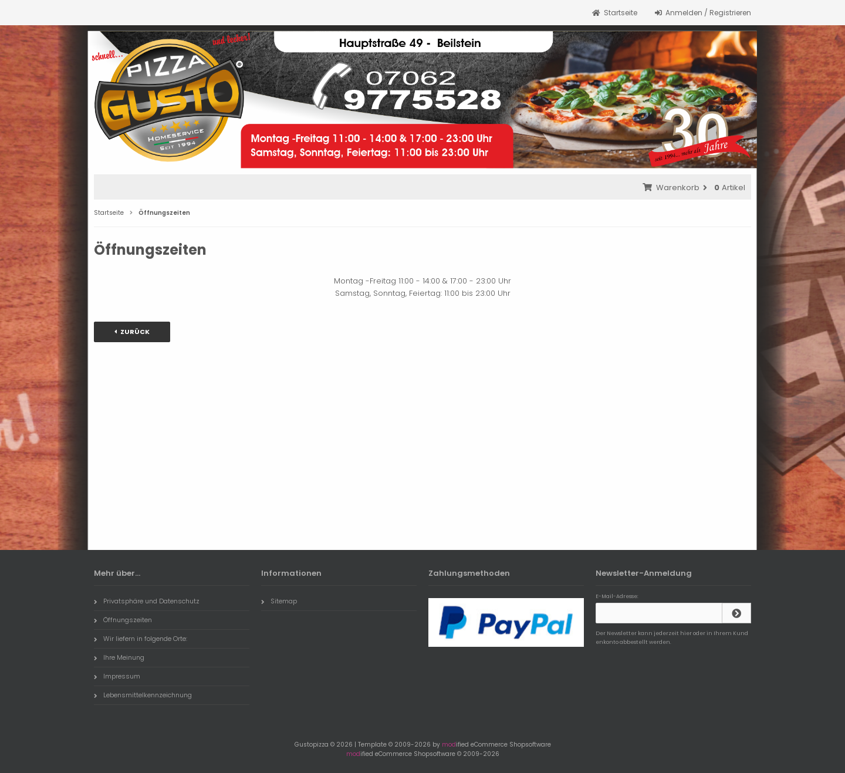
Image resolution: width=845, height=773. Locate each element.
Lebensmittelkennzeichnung (143, 695)
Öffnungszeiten (123, 620)
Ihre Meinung (119, 657)
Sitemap (279, 601)
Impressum (117, 676)
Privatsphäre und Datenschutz (147, 601)
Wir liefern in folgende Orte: (140, 638)
